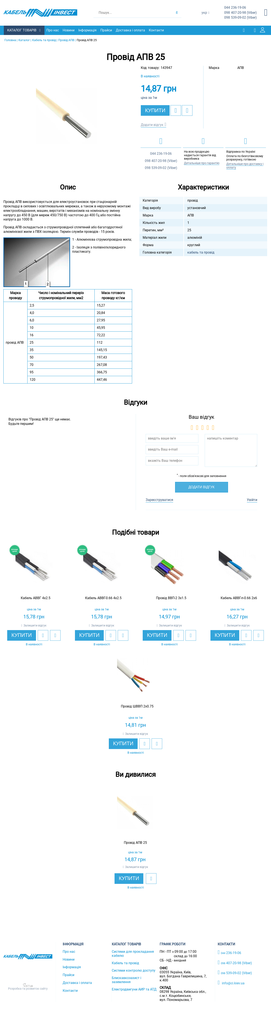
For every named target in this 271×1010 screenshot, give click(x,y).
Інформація (88, 30)
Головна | (10, 40)
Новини (69, 30)
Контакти (156, 30)
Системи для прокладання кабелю (133, 953)
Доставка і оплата (130, 30)
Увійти (252, 500)
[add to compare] (187, 110)
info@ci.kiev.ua (231, 982)
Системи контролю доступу (133, 970)
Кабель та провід (125, 963)
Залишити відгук (35, 625)
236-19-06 (235, 8)
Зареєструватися (159, 500)
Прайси (106, 30)
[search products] (176, 13)
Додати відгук (152, 125)
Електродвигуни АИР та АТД (134, 989)
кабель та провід (200, 252)
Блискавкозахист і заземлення (126, 980)
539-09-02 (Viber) (240, 17)
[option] (67, 119)
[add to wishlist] (175, 110)
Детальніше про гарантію (201, 163)
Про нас (53, 30)
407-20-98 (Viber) (240, 13)
